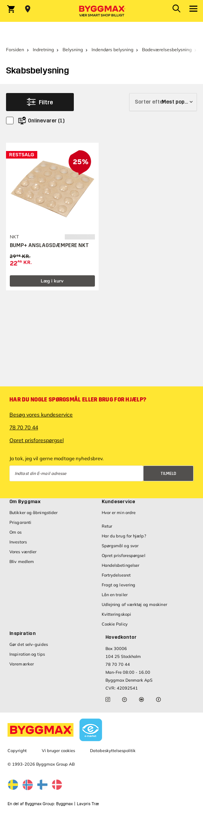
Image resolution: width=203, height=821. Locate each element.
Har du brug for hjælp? (124, 536)
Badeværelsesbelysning (167, 49)
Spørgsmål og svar (120, 545)
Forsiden (15, 49)
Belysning (73, 49)
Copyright (17, 750)
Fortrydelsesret (116, 575)
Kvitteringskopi (116, 614)
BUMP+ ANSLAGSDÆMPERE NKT (49, 245)
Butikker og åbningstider (33, 512)
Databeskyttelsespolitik (113, 750)
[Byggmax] (101, 11)
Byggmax (64, 803)
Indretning (43, 49)
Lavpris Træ (88, 803)
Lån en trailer (115, 594)
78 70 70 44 (23, 427)
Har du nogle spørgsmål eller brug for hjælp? (77, 399)
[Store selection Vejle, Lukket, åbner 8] (28, 9)
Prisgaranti (20, 522)
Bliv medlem (21, 561)
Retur (107, 526)
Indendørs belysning (112, 49)
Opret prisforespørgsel (36, 440)
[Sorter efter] (163, 102)
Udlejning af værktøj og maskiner (134, 604)
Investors (18, 542)
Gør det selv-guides (28, 644)
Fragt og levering (119, 585)
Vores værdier (23, 551)
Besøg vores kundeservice (41, 414)
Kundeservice (119, 502)
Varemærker (21, 664)
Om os (15, 532)
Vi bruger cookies (58, 750)
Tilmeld (168, 473)
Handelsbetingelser (121, 565)
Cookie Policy (115, 624)
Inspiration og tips (27, 654)
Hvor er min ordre (119, 512)
